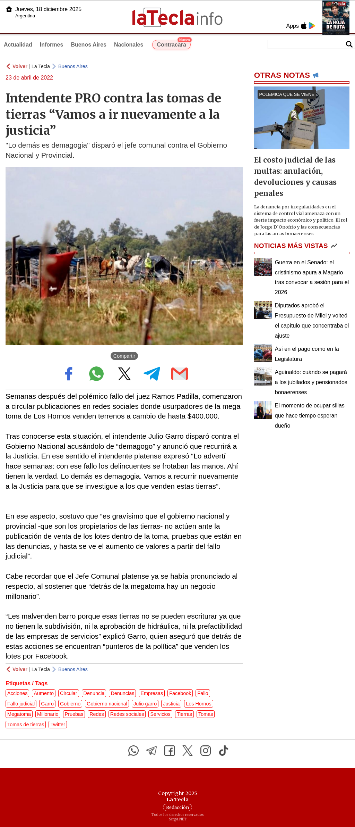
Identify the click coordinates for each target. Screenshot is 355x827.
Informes (51, 45)
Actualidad (18, 45)
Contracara (173, 44)
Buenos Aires (88, 45)
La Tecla (41, 66)
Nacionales (128, 45)
